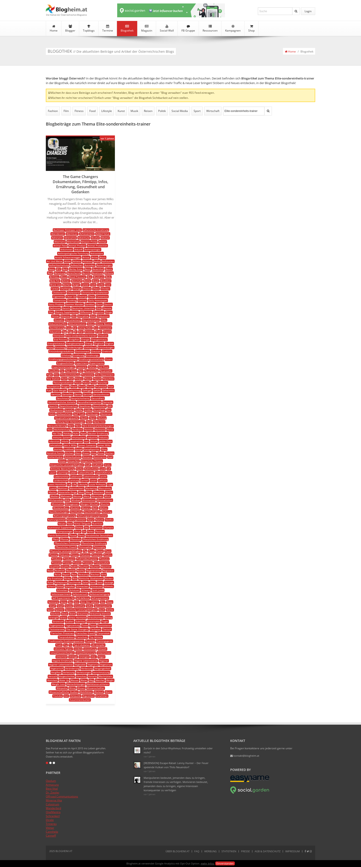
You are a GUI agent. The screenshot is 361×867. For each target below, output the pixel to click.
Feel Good (71, 370)
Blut (89, 276)
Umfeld (78, 648)
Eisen (99, 331)
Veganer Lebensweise (61, 664)
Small (52, 605)
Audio (97, 261)
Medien (54, 496)
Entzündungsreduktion (61, 351)
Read (50, 570)
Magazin (146, 28)
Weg (91, 680)
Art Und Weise (54, 261)
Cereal (54, 288)
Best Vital (52, 789)
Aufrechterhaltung (59, 265)
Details (66, 308)
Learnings (63, 472)
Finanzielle (88, 374)
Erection (96, 351)
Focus (78, 382)
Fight (49, 374)
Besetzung (97, 273)
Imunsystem (78, 437)
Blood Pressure (77, 276)
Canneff (51, 836)
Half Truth (79, 414)
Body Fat (55, 280)
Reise (58, 574)
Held (88, 421)
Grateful (69, 410)
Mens (87, 496)
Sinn (76, 601)
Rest (74, 574)
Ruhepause (61, 582)
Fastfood (53, 370)
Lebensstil (76, 476)
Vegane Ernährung (62, 660)
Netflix (109, 519)
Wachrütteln (105, 676)
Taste (85, 625)
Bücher (66, 284)
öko (86, 527)
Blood (64, 276)
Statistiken (228, 851)
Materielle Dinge (67, 492)
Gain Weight (60, 390)
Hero (70, 425)
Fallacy (92, 367)
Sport (197, 111)
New (69, 523)
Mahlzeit (63, 488)
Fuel (49, 390)
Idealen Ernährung (98, 433)
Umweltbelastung (85, 652)
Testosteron (104, 625)
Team (93, 625)
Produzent (69, 558)
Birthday (54, 276)
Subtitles (80, 621)
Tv (70, 645)
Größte (88, 410)
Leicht (103, 476)
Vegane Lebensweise (85, 660)
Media (108, 492)
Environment (83, 351)
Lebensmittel (61, 476)
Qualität (54, 566)
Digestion (98, 312)
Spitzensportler (102, 605)
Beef (50, 273)
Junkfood (68, 449)
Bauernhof (98, 269)
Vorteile (92, 676)
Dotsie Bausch (104, 323)
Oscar (77, 531)
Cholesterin (59, 292)
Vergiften (56, 672)
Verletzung (69, 672)
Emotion (103, 335)
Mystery (86, 508)
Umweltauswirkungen (62, 652)
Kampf (78, 449)
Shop (251, 28)
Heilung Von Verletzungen (70, 421)
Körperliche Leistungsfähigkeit (66, 464)
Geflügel (86, 390)
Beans (108, 269)
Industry (103, 437)
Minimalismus (104, 500)
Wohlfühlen (86, 692)
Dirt (74, 316)
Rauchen (83, 566)
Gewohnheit (99, 406)
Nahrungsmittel (56, 519)
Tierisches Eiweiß (85, 633)
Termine (107, 28)
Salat (85, 582)
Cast (108, 284)
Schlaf (60, 586)
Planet (99, 551)
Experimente (97, 363)
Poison (74, 555)
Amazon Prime (89, 241)
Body (108, 276)
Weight (110, 680)
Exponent (81, 367)
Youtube (57, 695)
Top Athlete (95, 637)
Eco (96, 327)
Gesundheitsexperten (89, 402)
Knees (86, 453)
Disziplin (59, 320)
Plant (108, 551)
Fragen (65, 386)
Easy (68, 327)
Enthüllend (90, 347)
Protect (67, 562)
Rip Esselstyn (55, 578)
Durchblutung (56, 327)
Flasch (88, 378)
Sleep (110, 601)
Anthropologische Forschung (73, 253)
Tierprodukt (103, 633)
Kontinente (100, 457)
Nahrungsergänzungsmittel (92, 515)
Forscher (103, 382)
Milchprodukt (56, 500)
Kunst (121, 111)
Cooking (72, 300)
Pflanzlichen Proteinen (67, 543)
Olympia (108, 527)
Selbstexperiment (61, 594)
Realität (70, 570)
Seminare (53, 601)
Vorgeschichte (66, 676)
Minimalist (57, 504)
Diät (98, 308)
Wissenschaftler (95, 688)
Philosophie (85, 547)
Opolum (51, 781)
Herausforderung (57, 425)
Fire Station (53, 378)
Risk (75, 578)
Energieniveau (99, 339)
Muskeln (75, 508)
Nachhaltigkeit (92, 511)
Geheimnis (108, 390)
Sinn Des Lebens (90, 601)
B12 (58, 269)
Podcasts (64, 555)
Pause (73, 535)
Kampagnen (233, 28)
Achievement (87, 233)
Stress (63, 617)
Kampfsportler (92, 449)
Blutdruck (98, 276)
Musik (134, 111)
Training (90, 641)
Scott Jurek (98, 590)
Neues (61, 523)
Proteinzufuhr (101, 562)
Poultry (108, 555)
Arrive (94, 257)
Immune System (61, 437)
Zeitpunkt (75, 695)
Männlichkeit (77, 488)
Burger (75, 284)
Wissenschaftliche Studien (63, 692)
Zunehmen (102, 695)
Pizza (91, 551)
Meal (81, 492)
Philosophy (99, 547)
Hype (83, 433)
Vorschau (81, 676)
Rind (103, 574)
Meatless (98, 492)
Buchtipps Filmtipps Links (67, 229)
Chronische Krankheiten (95, 292)
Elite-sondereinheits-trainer (81, 335)
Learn (52, 472)
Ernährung (78, 355)
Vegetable (80, 664)
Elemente (58, 335)
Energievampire (75, 343)
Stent (72, 613)
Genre (78, 394)
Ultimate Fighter (63, 648)
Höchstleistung (62, 429)
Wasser (75, 680)
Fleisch (97, 378)
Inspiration (76, 441)
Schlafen (69, 586)
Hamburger (93, 414)
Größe (79, 410)
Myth (95, 508)
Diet (51, 312)
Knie (93, 453)
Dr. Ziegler (52, 792)
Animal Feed (60, 245)
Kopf (110, 457)
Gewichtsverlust (68, 406)
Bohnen (65, 280)
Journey (58, 449)
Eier (81, 331)
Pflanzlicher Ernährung (93, 543)
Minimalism (88, 500)
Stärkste (55, 613)
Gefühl (96, 390)
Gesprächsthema (80, 398)
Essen (108, 359)
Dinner (55, 316)
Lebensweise (91, 476)
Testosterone (56, 629)
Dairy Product (56, 304)
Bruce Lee (55, 284)
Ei (76, 331)
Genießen (67, 394)
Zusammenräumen (80, 699)
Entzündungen (106, 347)
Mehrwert (66, 496)
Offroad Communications (62, 796)
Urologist (84, 656)
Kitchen (69, 453)
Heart (93, 417)
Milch (108, 496)
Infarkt (65, 441)
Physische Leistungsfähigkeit (66, 551)
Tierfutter (95, 629)
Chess (96, 288)
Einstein (89, 331)
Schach (51, 586)
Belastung (59, 273)
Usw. (93, 656)
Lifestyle (106, 111)
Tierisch (106, 629)
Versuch (52, 676)
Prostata (104, 558)
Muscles (104, 504)
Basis (87, 269)
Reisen (148, 111)
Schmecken (82, 586)
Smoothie (79, 605)
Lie (68, 484)
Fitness (79, 111)
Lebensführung (103, 472)
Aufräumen (108, 261)
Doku (104, 320)
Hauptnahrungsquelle (67, 417)
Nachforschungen (58, 511)
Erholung (66, 355)
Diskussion (103, 316)
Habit (52, 414)
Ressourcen (210, 28)
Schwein (85, 590)
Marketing (91, 488)
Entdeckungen (74, 347)
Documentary (73, 320)
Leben (73, 472)
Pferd (55, 539)
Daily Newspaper (97, 300)
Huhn (76, 433)
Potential (97, 555)
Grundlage (99, 410)
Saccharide (75, 582)
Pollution (85, 555)
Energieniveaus (56, 343)
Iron (86, 441)
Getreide (108, 402)
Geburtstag (74, 390)
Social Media (180, 111)
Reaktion (59, 570)
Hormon (88, 429)
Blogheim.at (66, 9)
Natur (90, 519)
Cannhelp (52, 832)
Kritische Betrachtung (62, 468)
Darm (99, 304)
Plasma (53, 555)
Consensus (102, 296)
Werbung (210, 851)
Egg (64, 331)
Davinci (108, 304)
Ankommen (66, 249)
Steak (65, 613)
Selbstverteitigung (99, 594)
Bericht (86, 273)
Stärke (109, 609)
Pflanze (64, 539)
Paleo (90, 531)
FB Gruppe (188, 28)
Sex (70, 601)
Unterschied (104, 652)
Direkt (50, 820)
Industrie (92, 437)
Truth (59, 645)
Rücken (109, 578)
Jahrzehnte (56, 445)
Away (52, 269)
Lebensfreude (86, 472)
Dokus (90, 323)
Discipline (83, 316)
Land (102, 468)
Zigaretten (88, 695)
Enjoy (50, 347)
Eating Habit (85, 327)
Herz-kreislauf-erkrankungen (97, 425)
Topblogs (89, 28)
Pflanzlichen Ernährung (95, 539)
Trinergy (51, 824)
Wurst (108, 692)
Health (84, 417)
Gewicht (53, 406)
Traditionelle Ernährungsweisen (66, 641)
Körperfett (73, 461)
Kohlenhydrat (55, 457)
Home (54, 28)
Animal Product (77, 245)
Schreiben (62, 590)
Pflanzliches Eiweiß (66, 547)
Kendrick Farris (55, 453)
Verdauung (87, 668)
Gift (110, 406)
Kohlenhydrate (73, 457)
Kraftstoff (97, 464)
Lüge (109, 484)
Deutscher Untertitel (83, 308)
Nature (100, 519)
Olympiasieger (65, 531)
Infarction (54, 441)
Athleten (87, 261)
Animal (102, 241)
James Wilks (104, 445)
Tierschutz (81, 637)
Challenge (65, 288)
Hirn (49, 429)
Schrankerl (53, 816)
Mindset (75, 500)
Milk (67, 500)
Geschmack (63, 398)
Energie (85, 339)
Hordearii (77, 429)
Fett (81, 370)
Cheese (87, 288)
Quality (65, 566)
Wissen (81, 688)
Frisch (82, 386)
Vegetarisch (56, 668)
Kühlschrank (91, 468)
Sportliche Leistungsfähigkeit (81, 609)
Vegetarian (106, 664)
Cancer (85, 284)
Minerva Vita (54, 800)
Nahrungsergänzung (65, 515)
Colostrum (52, 804)
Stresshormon (95, 617)
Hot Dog (57, 433)
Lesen (93, 480)
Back (64, 269)
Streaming (82, 613)
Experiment (81, 363)
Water (84, 680)
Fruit (110, 386)
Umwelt (102, 648)
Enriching (60, 347)
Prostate (56, 562)
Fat (62, 370)
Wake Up (64, 680)
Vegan (101, 656)
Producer (57, 558)
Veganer (103, 660)
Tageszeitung (72, 625)
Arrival (86, 257)
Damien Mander (74, 304)
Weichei (100, 680)
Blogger (70, 28)
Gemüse (55, 394)
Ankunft (78, 249)
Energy (89, 343)
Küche (79, 468)
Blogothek (127, 28)
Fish (71, 378)
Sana (92, 582)
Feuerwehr (106, 370)
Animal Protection (97, 245)
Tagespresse (57, 625)
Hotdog (67, 433)
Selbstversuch (80, 594)
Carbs (101, 284)
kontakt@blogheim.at (244, 755)
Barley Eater (76, 269)
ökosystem (96, 527)
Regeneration (93, 570)
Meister (77, 496)
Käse (104, 449)
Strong (108, 617)
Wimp (72, 688)
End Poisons (60, 339)
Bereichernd (73, 273)
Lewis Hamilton (56, 484)
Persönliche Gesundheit (99, 535)
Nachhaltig (76, 511)
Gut (109, 410)
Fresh (74, 386)
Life (74, 484)
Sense (63, 601)
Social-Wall (167, 28)
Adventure (83, 237)
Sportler (59, 609)
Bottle (87, 280)
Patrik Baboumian (58, 535)
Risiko (67, 578)
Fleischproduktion (63, 382)
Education (55, 331)
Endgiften (74, 339)
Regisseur (108, 570)
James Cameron (87, 445)
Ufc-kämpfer (98, 645)
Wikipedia (61, 688)
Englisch (99, 343)
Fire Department (105, 374)
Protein (77, 562)
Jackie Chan (105, 441)
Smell (60, 605)
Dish (92, 316)
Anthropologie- (92, 249)
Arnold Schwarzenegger (68, 257)
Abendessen (57, 233)
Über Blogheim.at (177, 851)
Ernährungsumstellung (91, 359)
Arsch (103, 257)
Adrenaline (70, 237)
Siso (102, 601)
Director (65, 316)
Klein (78, 453)
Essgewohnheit (65, 363)
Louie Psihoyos (97, 484)
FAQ (196, 851)
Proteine (87, 562)
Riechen (95, 574)
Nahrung (106, 511)
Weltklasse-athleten (98, 684)
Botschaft (77, 280)
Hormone (100, 429)
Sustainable (93, 621)
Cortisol (82, 300)
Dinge (109, 312)
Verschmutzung (101, 672)
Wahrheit (52, 680)
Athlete (77, 261)
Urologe (73, 656)
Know (101, 453)
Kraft (87, 464)
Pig (85, 551)
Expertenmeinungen (63, 367)
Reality (80, 570)
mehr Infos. (208, 863)
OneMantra (53, 812)
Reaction (106, 566)
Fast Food (103, 367)
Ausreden (89, 265)
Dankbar (89, 304)
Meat (89, 492)
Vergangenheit (103, 668)
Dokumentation (77, 323)
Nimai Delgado (82, 523)
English (109, 343)
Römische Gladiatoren (91, 578)
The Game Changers (77, 629)
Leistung (74, 480)
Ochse (79, 527)
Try (65, 645)
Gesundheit (97, 398)
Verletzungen (83, 672)
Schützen (74, 590)
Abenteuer (72, 233)
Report (66, 574)
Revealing (83, 574)
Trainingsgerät (104, 641)
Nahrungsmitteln (76, 519)
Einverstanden (225, 863)
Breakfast (105, 280)
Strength (53, 617)
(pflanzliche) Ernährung (95, 229)
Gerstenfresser (101, 394)
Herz (77, 425)
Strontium (58, 621)
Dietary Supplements (66, 312)
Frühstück (101, 386)
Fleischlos (108, 378)
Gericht (87, 394)
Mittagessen (72, 504)
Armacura (52, 785)
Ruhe (50, 582)
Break (95, 280)
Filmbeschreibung (70, 374)
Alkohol (105, 237)
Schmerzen (96, 586)
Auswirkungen (104, 265)
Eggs (70, 331)
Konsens (87, 457)
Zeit (66, 695)
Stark (102, 609)
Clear (91, 296)
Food (92, 111)
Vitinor (50, 828)
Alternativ (59, 241)
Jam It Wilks (70, 445)
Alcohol (95, 237)
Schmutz (108, 586)
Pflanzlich (75, 539)
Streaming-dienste (100, 613)
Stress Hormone (77, 617)
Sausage (108, 582)
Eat (75, 327)
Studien (69, 621)
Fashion (53, 111)
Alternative (73, 241)
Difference (86, 312)
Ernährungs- (92, 355)
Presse (245, 851)
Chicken (105, 288)
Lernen (84, 480)
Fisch (64, 378)
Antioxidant (96, 253)
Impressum (292, 851)
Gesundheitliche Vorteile (62, 402)
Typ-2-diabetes (81, 645)
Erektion (107, 351)
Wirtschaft (212, 111)
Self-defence (82, 598)
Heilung (102, 417)
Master (52, 492)
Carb (93, 284)
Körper (62, 461)
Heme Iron (99, 421)
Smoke (68, 605)
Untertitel (61, 656)
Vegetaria (92, 664)
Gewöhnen (85, 406)
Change (77, 288)
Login (308, 11)
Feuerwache (91, 370)
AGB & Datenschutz (267, 851)
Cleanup (82, 296)
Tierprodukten (66, 637)
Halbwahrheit (64, 414)
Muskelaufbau (61, 508)
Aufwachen (77, 265)
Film (66, 111)
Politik (162, 111)
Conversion (60, 300)
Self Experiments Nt (63, 598)
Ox (84, 531)
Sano (99, 582)
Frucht (90, 386)
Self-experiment (99, 598)
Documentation (90, 320)
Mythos (103, 508)
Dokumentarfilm (58, 323)
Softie (89, 605)
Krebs (108, 464)
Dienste (107, 308)
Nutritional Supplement (61, 527)
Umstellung (90, 648)
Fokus (86, 382)
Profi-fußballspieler (87, 558)
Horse (110, 429)
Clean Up (71, 296)
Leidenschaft (61, 480)
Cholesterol (73, 292)
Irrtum (93, 441)
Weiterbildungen (76, 684)
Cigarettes (58, 296)
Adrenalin (57, 237)
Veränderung (72, 668)
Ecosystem (105, 327)
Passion (100, 531)
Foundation (53, 386)
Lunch (53, 488)
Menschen (97, 496)
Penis (81, 535)
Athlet (67, 261)
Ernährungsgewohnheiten (63, 359)
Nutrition (97, 523)
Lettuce (103, 480)
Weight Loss (58, 684)
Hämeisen (106, 414)
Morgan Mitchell (90, 504)
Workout (98, 692)
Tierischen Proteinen (62, 633)
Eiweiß (107, 331)
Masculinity (105, 488)
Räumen (94, 566)
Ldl (108, 468)
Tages (105, 621)
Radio (74, 566)
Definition (54, 308)
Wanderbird (53, 808)
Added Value (103, 233)
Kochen (110, 453)
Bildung (109, 273)
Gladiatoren (56, 410)
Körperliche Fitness (91, 461)
